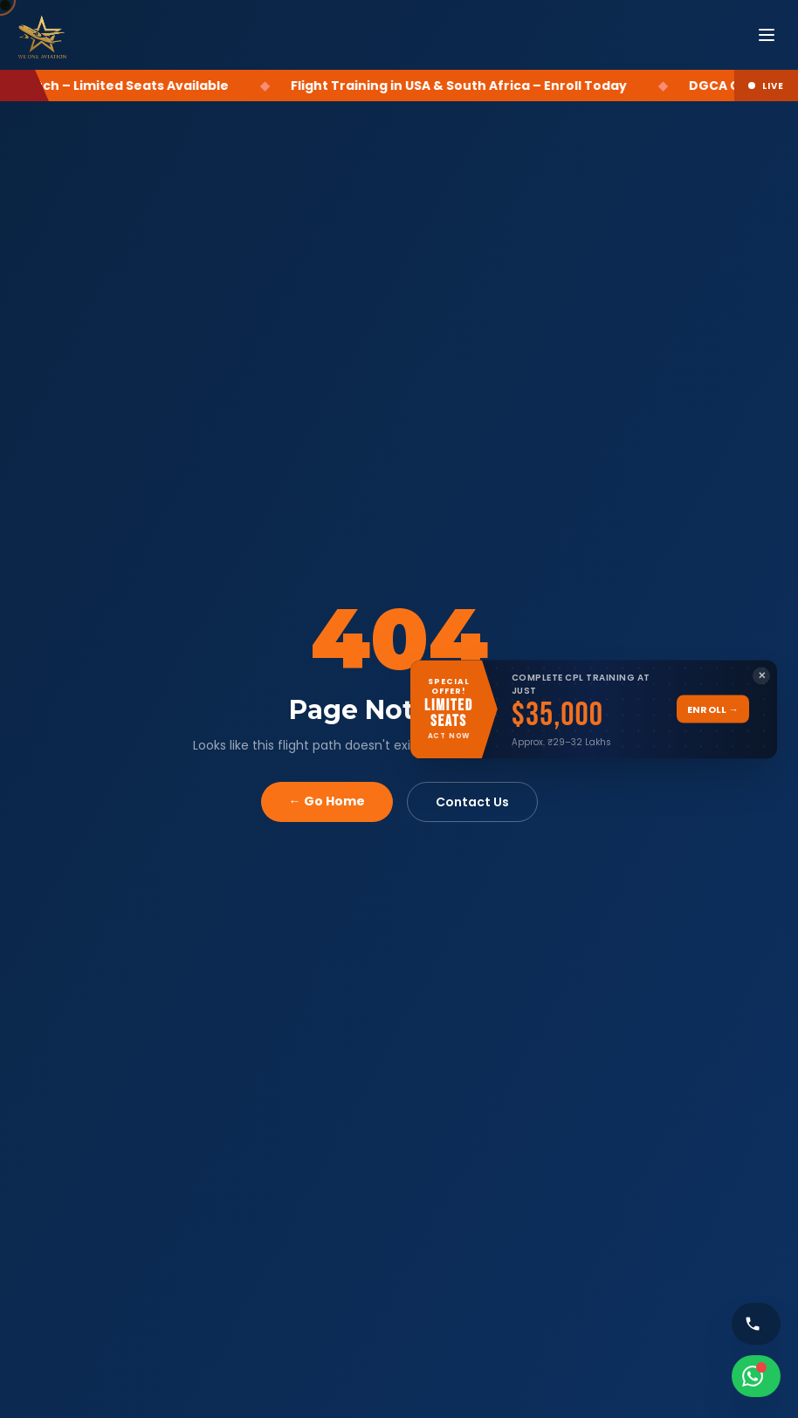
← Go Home (327, 801)
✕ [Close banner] (762, 675)
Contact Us (472, 802)
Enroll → (713, 709)
